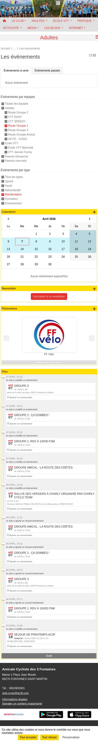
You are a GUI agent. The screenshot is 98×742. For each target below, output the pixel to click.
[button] (6, 338)
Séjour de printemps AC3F (34, 634)
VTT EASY (15, 116)
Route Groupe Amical (21, 134)
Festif (8, 185)
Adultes (9, 108)
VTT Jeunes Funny (20, 152)
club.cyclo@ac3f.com (15, 693)
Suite (49, 655)
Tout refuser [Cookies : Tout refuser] (49, 737)
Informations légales (14, 699)
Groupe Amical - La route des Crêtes (43, 467)
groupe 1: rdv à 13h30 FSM (34, 441)
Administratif (12, 190)
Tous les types (14, 176)
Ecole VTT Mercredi (20, 147)
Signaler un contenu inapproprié (22, 703)
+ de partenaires (94, 309)
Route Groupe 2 (18, 112)
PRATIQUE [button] (84, 20)
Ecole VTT (11, 143)
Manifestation (13, 194)
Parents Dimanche (16, 156)
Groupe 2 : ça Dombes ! (31, 415)
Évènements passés (47, 70)
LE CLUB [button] (18, 20)
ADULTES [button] (38, 20)
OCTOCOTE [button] (11, 27)
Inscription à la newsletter (49, 296)
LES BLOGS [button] (52, 27)
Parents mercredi (15, 160)
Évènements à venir (16, 70)
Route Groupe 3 (18, 130)
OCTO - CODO (17, 138)
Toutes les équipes (16, 103)
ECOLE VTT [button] (61, 20)
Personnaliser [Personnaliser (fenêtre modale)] (71, 737)
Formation (11, 198)
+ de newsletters (94, 289)
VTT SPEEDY (17, 121)
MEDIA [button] (31, 27)
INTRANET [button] (76, 27)
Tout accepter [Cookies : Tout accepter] (28, 737)
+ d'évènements (94, 212)
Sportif (9, 181)
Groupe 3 (21, 385)
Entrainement (13, 203)
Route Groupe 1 (18, 125)
